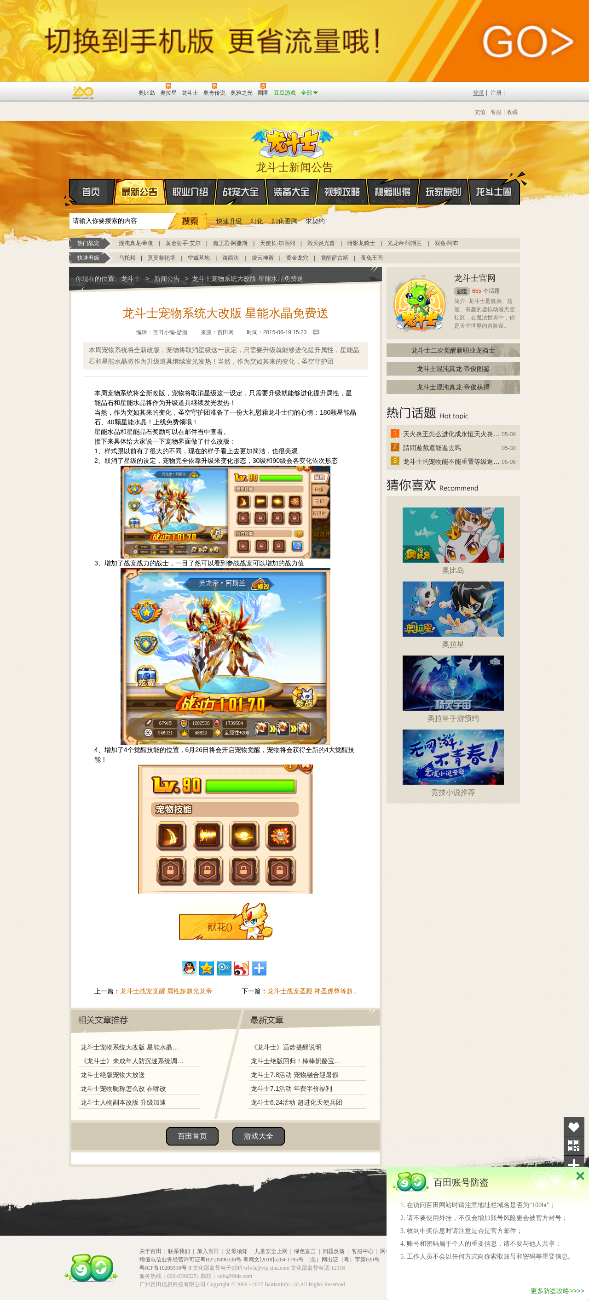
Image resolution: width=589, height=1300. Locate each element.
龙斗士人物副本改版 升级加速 (123, 1102)
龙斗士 (293, 141)
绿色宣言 (305, 1251)
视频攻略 (342, 192)
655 (476, 291)
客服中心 (363, 1251)
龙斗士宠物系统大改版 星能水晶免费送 (132, 1047)
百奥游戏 (83, 92)
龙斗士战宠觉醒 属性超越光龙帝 (166, 991)
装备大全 (292, 192)
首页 (69, 192)
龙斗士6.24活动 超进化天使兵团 (296, 1102)
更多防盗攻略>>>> (557, 1290)
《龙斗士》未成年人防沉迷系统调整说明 (132, 1061)
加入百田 (208, 1251)
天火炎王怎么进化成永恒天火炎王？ (452, 434)
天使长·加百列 (277, 243)
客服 (496, 112)
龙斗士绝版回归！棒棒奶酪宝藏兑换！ (298, 1061)
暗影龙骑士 (361, 243)
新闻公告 (167, 278)
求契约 (315, 221)
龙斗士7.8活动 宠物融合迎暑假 (295, 1074)
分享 (574, 1165)
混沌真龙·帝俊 (136, 243)
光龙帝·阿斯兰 (404, 243)
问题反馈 (334, 1251)
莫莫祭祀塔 (161, 258)
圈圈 (462, 291)
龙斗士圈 (494, 183)
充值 (479, 112)
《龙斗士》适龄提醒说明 (286, 1047)
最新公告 (140, 192)
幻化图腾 (284, 221)
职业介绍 (190, 192)
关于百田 (150, 1251)
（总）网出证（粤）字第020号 (342, 1259)
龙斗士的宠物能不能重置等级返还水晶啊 (452, 461)
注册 (496, 93)
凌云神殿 (263, 258)
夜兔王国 (372, 258)
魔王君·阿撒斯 (230, 243)
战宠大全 (241, 192)
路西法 (230, 258)
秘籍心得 (393, 192)
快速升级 (229, 221)
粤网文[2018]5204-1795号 (273, 1259)
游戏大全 (258, 1136)
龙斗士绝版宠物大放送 (113, 1074)
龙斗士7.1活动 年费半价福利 (291, 1088)
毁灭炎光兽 (321, 243)
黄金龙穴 (297, 258)
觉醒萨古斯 (334, 258)
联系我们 (179, 1251)
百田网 (118, 92)
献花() (220, 927)
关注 (574, 1145)
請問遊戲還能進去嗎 (432, 447)
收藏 (512, 112)
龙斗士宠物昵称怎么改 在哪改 (123, 1088)
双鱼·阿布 (446, 243)
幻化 (256, 221)
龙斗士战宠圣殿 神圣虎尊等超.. (312, 991)
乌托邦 (127, 258)
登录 (478, 93)
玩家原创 (443, 192)
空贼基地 (199, 258)
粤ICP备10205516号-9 (165, 1268)
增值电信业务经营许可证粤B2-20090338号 (190, 1259)
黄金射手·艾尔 (183, 243)
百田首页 (192, 1136)
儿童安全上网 (271, 1251)
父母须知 (236, 1251)
